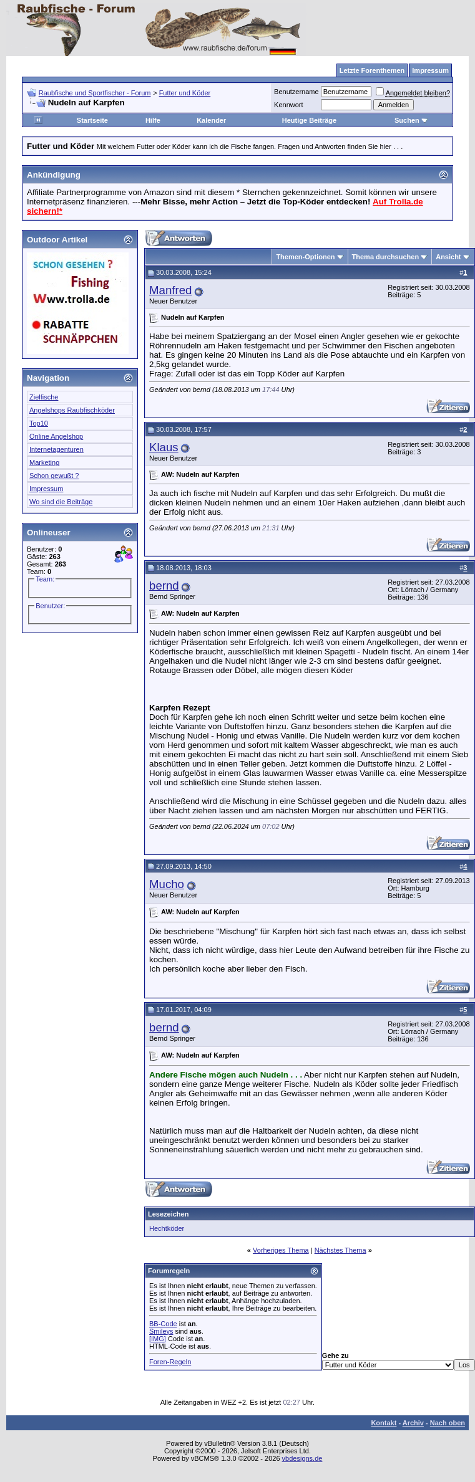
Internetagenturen (56, 449)
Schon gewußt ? (54, 475)
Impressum (46, 488)
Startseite (92, 120)
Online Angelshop (56, 436)
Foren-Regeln (170, 1361)
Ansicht (448, 257)
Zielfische (43, 397)
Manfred (170, 290)
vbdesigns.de (302, 1458)
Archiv (413, 1423)
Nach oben (447, 1423)
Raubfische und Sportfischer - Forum (95, 93)
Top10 (38, 423)
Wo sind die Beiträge (60, 501)
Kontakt (383, 1423)
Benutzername (296, 91)
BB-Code (163, 1323)
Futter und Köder (185, 93)
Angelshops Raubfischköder (72, 410)
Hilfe (152, 120)
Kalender (211, 120)
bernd (164, 585)
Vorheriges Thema (281, 1250)
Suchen (411, 120)
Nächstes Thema (340, 1250)
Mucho (166, 884)
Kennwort (288, 104)
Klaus (164, 447)
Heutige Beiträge (309, 120)
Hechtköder (166, 1228)
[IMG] (157, 1338)
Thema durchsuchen (385, 257)
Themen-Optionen (305, 257)
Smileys (161, 1331)
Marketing (44, 462)
